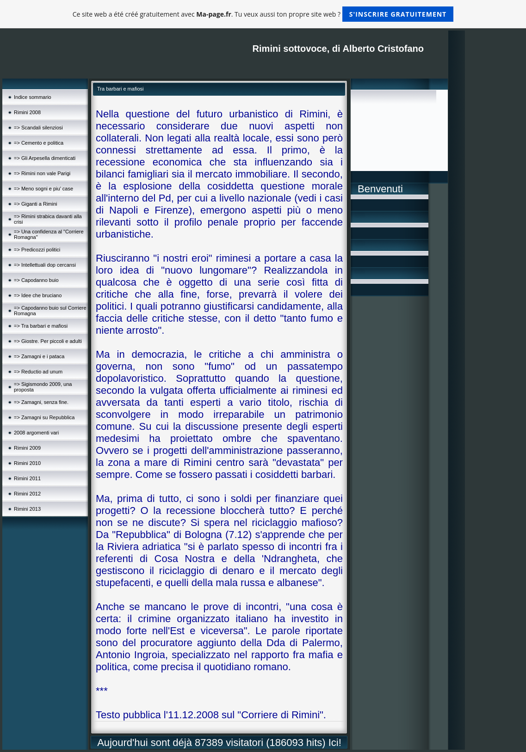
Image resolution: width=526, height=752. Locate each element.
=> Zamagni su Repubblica (44, 417)
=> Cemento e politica (38, 143)
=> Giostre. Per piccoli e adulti (48, 341)
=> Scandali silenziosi (38, 127)
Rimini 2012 (27, 493)
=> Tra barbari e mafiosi (41, 326)
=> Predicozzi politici (37, 249)
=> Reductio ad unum (38, 371)
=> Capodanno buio (36, 280)
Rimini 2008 (27, 112)
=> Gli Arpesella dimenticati (44, 158)
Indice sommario (32, 97)
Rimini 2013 (27, 509)
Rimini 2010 (27, 463)
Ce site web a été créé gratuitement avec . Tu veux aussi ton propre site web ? (263, 14)
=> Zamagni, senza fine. (41, 402)
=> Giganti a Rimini (35, 204)
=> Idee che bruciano (38, 295)
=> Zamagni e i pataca (39, 356)
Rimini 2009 (27, 448)
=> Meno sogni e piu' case (43, 188)
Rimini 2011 (27, 478)
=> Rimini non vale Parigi (42, 173)
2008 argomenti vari (36, 432)
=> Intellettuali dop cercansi (45, 265)
